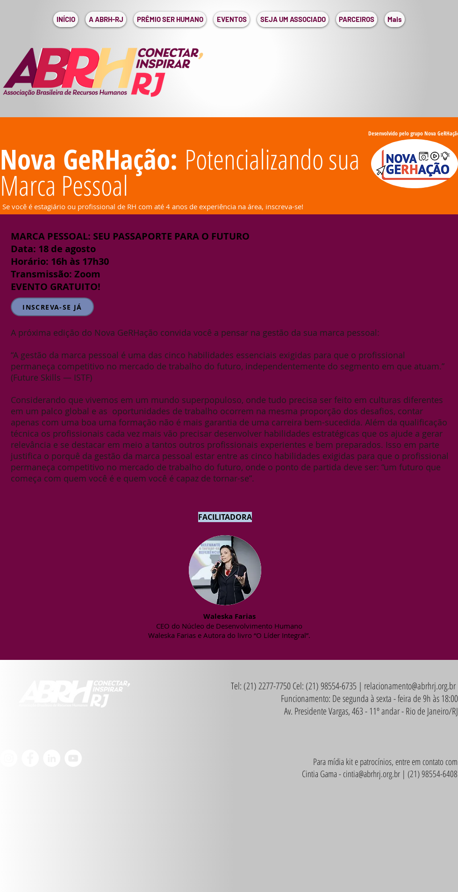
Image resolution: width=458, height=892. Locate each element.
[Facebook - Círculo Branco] (30, 758)
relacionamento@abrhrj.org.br (410, 686)
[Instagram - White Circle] (8, 758)
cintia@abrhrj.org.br (371, 774)
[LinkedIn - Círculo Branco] (51, 758)
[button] (106, 19)
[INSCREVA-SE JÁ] (52, 306)
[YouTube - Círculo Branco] (73, 758)
